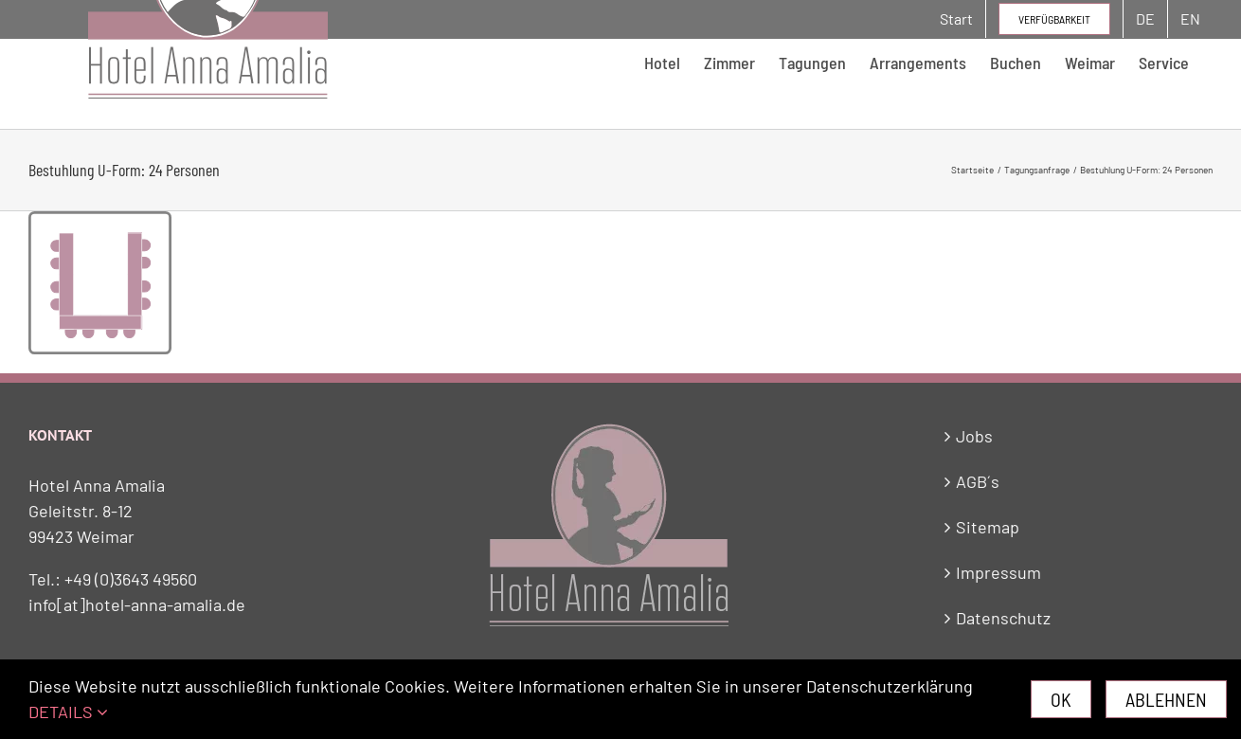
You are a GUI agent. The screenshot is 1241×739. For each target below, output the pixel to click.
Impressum (998, 572)
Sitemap (987, 526)
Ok (1061, 699)
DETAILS (68, 711)
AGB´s (977, 481)
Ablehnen (1166, 699)
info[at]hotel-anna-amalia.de (136, 604)
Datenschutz (1003, 617)
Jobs (974, 435)
